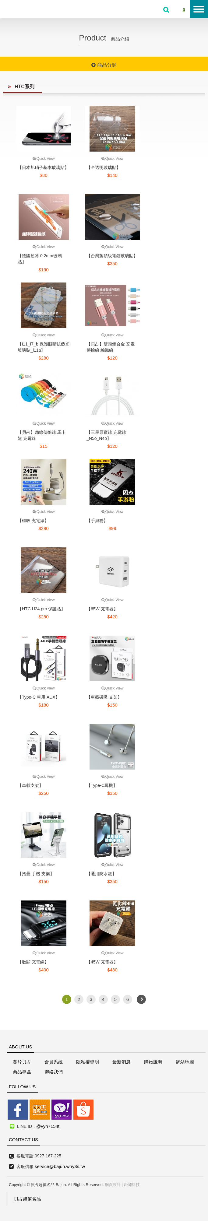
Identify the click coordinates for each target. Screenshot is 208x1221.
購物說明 (153, 1062)
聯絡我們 (53, 1071)
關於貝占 (22, 1062)
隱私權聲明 (87, 1062)
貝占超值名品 (27, 1199)
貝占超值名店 (24, 8)
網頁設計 (113, 1184)
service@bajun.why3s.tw (60, 1166)
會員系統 (53, 1062)
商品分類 (104, 65)
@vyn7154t (47, 1126)
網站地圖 (185, 1062)
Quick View (44, 158)
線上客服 (6, 590)
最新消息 (121, 1062)
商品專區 (22, 1071)
